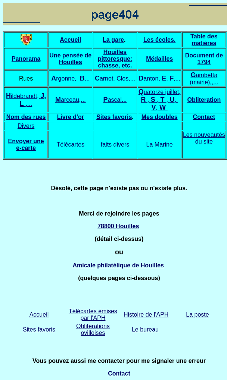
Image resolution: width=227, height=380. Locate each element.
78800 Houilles (118, 226)
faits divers (115, 144)
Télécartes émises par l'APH (93, 314)
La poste (197, 314)
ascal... (115, 100)
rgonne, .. (73, 78)
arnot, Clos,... (117, 78)
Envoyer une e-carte (26, 144)
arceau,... (73, 100)
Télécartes (70, 144)
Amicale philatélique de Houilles (118, 265)
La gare (113, 40)
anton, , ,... (161, 78)
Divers (26, 126)
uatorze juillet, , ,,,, (160, 100)
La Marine (159, 144)
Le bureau (145, 329)
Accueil (39, 314)
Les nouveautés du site (204, 138)
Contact (204, 117)
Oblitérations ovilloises (93, 329)
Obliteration (204, 100)
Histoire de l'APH (146, 314)
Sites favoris (114, 117)
